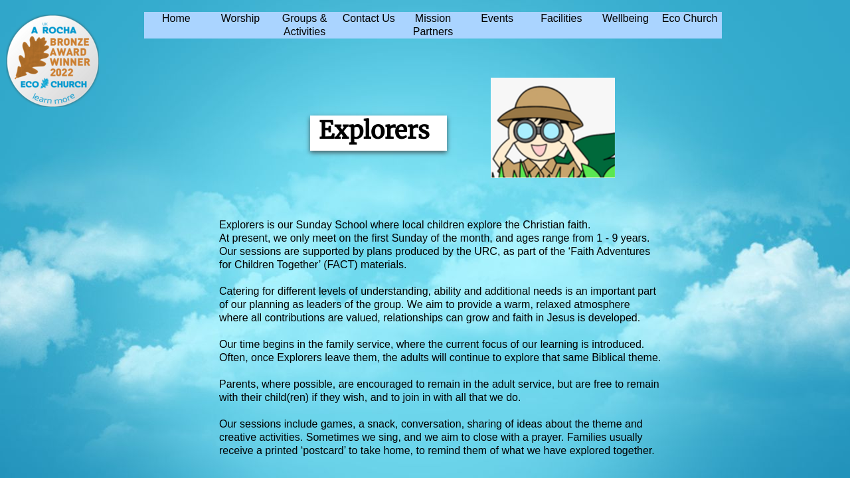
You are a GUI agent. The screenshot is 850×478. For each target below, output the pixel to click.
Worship (240, 18)
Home (176, 18)
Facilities (561, 18)
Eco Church (690, 18)
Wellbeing (625, 18)
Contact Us (369, 18)
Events (497, 18)
